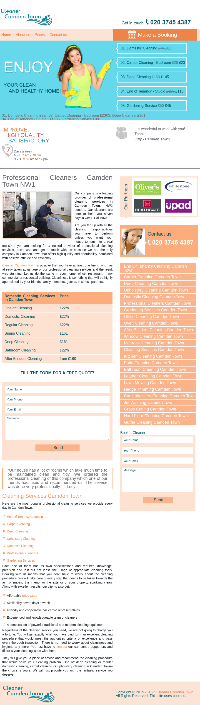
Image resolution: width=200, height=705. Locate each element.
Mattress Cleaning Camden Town (154, 343)
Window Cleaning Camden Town (153, 336)
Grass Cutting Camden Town (150, 409)
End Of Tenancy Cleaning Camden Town (155, 268)
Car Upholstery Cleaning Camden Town (160, 396)
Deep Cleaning (17, 531)
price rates (29, 595)
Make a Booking (157, 35)
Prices (40, 35)
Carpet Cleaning (18, 524)
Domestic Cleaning (20, 546)
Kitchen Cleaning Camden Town (153, 356)
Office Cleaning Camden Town (151, 316)
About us (23, 35)
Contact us (58, 35)
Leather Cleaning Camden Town (153, 376)
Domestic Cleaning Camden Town (154, 296)
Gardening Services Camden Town (155, 310)
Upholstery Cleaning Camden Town (156, 290)
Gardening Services (21, 560)
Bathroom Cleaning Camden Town (155, 369)
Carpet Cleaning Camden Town (152, 277)
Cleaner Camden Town (18, 265)
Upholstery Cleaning (21, 538)
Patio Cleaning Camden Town (151, 363)
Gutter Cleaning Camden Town (152, 422)
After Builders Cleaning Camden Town (158, 330)
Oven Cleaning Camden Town (151, 323)
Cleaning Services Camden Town (154, 349)
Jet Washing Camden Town (148, 402)
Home (6, 35)
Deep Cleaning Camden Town (151, 283)
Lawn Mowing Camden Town (150, 382)
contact (62, 646)
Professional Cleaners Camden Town (157, 303)
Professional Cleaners (22, 553)
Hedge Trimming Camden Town (152, 389)
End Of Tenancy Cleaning (25, 517)
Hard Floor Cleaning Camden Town (156, 415)
